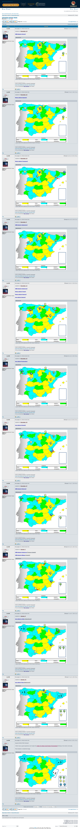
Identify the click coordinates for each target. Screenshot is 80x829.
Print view (4, 24)
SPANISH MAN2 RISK (9, 18)
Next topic (76, 24)
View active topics (15, 13)
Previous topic (70, 24)
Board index (4, 15)
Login (3, 9)
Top (3, 89)
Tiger (12, 18)
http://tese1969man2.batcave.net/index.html (25, 84)
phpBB (35, 827)
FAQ (71, 9)
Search (76, 9)
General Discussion (15, 15)
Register (8, 9)
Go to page (70, 21)
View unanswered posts (6, 13)
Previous (74, 21)
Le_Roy (8, 18)
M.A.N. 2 (9, 15)
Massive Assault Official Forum (7, 1)
